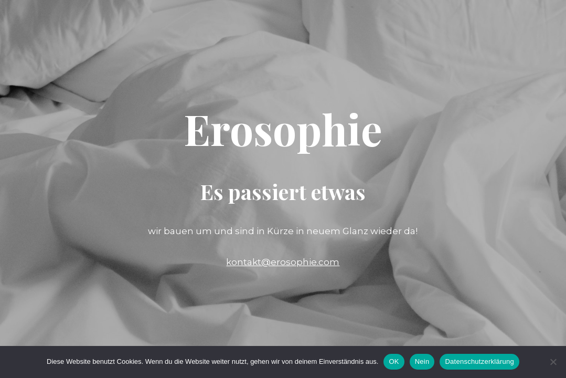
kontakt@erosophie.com (282, 262)
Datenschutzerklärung (479, 361)
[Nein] (553, 361)
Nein (422, 361)
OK (394, 361)
